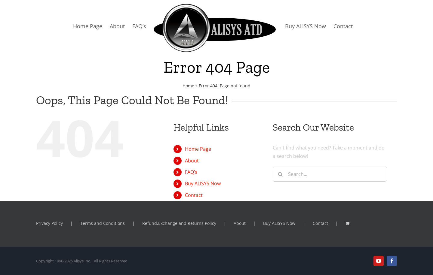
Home (188, 86)
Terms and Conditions (102, 223)
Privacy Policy (49, 223)
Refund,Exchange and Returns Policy (179, 223)
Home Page (198, 149)
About (192, 160)
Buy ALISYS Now (203, 183)
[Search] (280, 174)
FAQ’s (191, 172)
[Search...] (330, 174)
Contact (194, 195)
